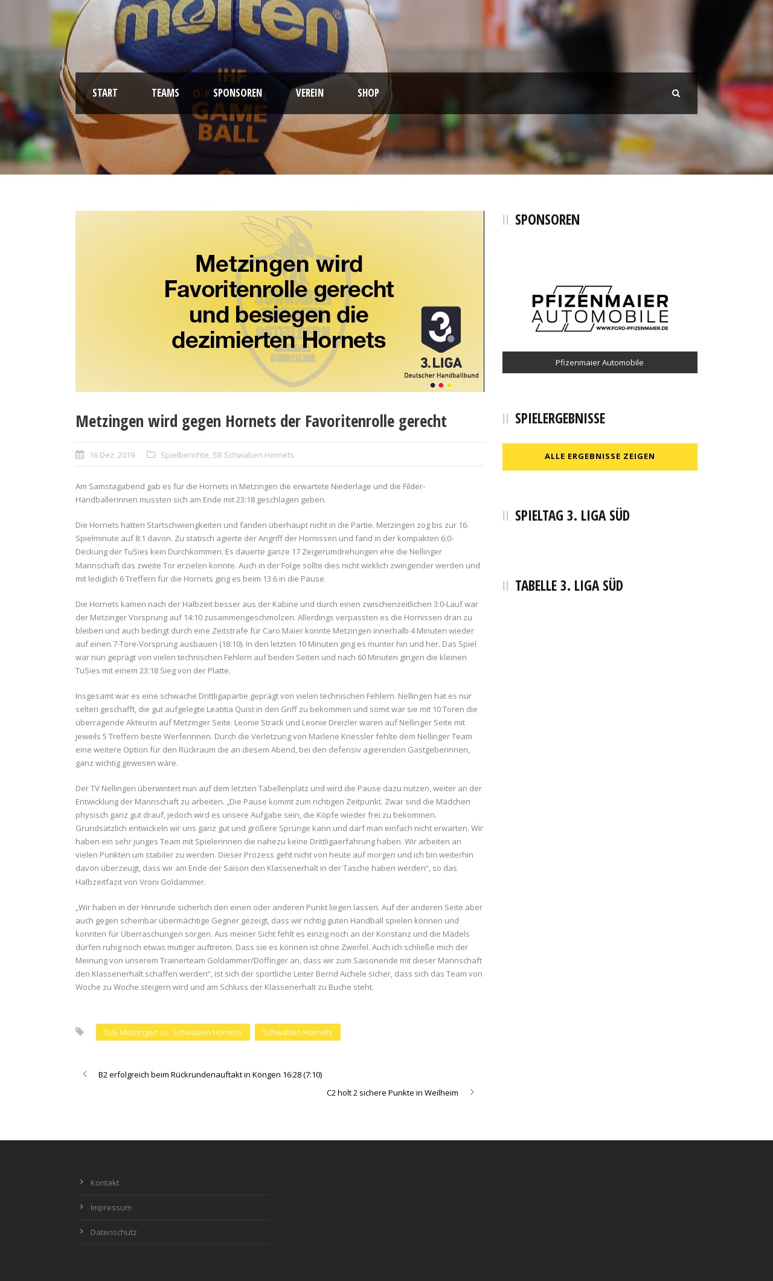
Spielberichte (185, 454)
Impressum (111, 1207)
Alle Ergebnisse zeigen (600, 456)
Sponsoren (237, 93)
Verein (310, 93)
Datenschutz (114, 1232)
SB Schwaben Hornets (253, 454)
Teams (165, 93)
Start (105, 93)
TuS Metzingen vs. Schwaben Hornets (173, 1032)
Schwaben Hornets (298, 1032)
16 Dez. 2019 (112, 454)
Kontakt (105, 1182)
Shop (368, 93)
